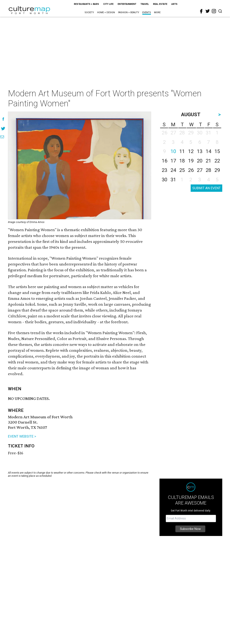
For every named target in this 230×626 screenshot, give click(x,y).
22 (217, 161)
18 (182, 161)
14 (208, 151)
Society (89, 12)
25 (182, 170)
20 (199, 161)
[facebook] (201, 11)
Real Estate (160, 4)
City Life (108, 4)
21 (208, 161)
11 (182, 151)
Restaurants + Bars (86, 4)
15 (217, 151)
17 (173, 161)
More (157, 12)
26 (191, 170)
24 (173, 170)
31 (173, 180)
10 (173, 151)
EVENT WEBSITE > (22, 436)
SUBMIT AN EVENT (206, 188)
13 (199, 151)
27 (199, 170)
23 (164, 170)
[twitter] (208, 11)
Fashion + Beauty (128, 12)
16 (164, 161)
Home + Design (106, 12)
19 (191, 161)
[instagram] (214, 11)
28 (208, 170)
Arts (174, 4)
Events (146, 12)
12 (191, 151)
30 (164, 180)
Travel (144, 4)
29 (217, 170)
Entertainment (127, 4)
